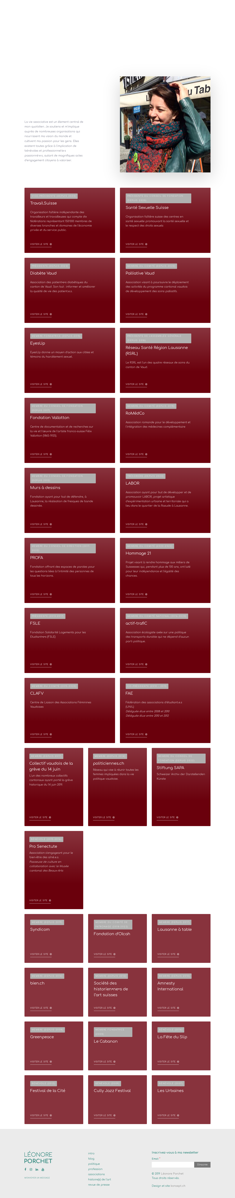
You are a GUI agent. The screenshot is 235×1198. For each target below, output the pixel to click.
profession (95, 1169)
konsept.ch (178, 1185)
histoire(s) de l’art (99, 1179)
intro (91, 1153)
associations (96, 1174)
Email (155, 1159)
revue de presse (99, 1184)
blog (91, 1158)
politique (94, 1164)
